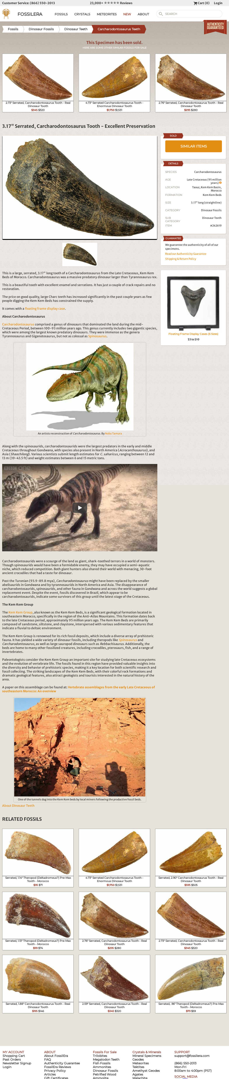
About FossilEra (56, 1056)
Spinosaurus (97, 336)
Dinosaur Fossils (211, 210)
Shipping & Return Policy (180, 258)
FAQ (47, 1059)
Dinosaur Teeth (212, 218)
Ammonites (102, 1067)
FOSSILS (61, 14)
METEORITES (107, 14)
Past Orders (12, 1059)
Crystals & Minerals (146, 1052)
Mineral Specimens (146, 1056)
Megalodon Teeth (106, 1059)
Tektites (138, 1067)
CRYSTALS (82, 14)
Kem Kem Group (21, 612)
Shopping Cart (14, 1056)
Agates (137, 1074)
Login (218, 3)
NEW (127, 14)
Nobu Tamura (113, 433)
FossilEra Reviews (57, 1067)
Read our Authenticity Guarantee (185, 253)
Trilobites (100, 1056)
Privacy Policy (55, 1071)
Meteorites (140, 1063)
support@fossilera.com (192, 1056)
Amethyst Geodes (146, 1071)
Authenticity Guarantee (62, 1063)
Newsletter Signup (17, 1063)
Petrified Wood (104, 1074)
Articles (50, 1074)
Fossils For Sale (104, 1052)
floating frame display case (45, 309)
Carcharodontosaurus (18, 324)
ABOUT (143, 14)
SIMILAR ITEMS (193, 146)
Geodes (138, 1059)
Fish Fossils (101, 1063)
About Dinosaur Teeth (18, 806)
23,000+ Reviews (111, 3)
